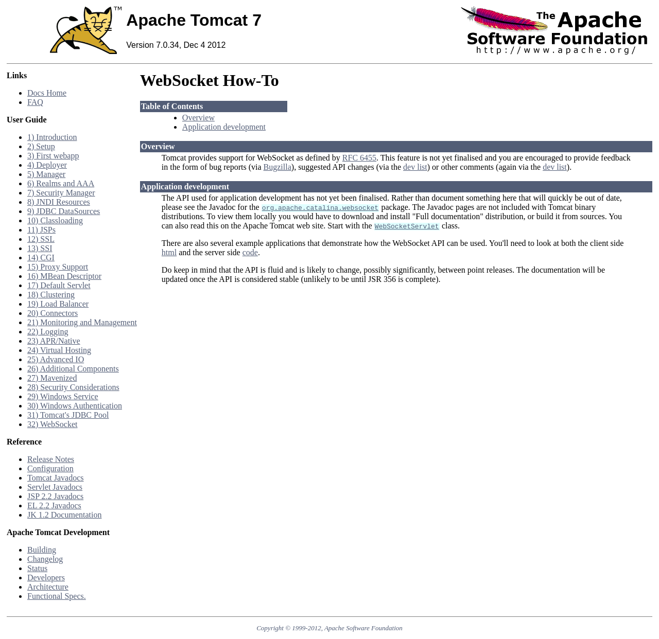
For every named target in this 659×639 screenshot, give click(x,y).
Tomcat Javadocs (55, 477)
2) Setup (41, 146)
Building (41, 549)
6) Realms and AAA (60, 183)
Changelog (45, 559)
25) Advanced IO (55, 359)
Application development (224, 126)
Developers (46, 577)
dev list (415, 167)
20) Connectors (52, 313)
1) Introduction (52, 137)
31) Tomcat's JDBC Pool (68, 415)
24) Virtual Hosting (59, 350)
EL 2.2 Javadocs (54, 505)
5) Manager (46, 174)
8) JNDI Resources (58, 202)
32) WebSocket (52, 424)
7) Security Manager (61, 192)
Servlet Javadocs (54, 487)
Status (37, 568)
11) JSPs (41, 229)
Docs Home (46, 92)
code (250, 252)
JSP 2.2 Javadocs (55, 496)
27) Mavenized (52, 378)
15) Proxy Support (57, 266)
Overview (198, 117)
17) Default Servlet (59, 285)
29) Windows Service (62, 396)
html (169, 252)
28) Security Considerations (73, 387)
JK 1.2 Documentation (64, 514)
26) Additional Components (73, 368)
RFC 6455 (359, 157)
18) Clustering (51, 294)
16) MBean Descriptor (64, 276)
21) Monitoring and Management (82, 322)
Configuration (50, 468)
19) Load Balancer (58, 303)
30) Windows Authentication (74, 405)
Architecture (47, 586)
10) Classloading (55, 220)
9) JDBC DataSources (63, 211)
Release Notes (50, 459)
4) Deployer (47, 165)
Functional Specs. (56, 596)
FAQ (35, 102)
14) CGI (41, 257)
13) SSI (39, 248)
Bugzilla (277, 167)
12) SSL (41, 239)
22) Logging (47, 331)
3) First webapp (53, 155)
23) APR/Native (53, 340)
